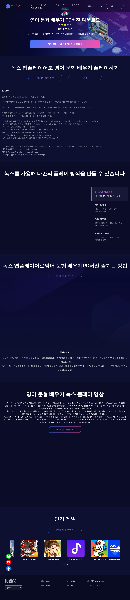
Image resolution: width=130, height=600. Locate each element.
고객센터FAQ (59, 5)
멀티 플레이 (100, 205)
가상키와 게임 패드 (103, 192)
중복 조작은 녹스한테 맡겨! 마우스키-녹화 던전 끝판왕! (109, 238)
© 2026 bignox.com (96, 581)
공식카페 (76, 5)
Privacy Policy (93, 585)
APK (85, 78)
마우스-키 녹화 (102, 233)
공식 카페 (45, 585)
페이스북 (71, 581)
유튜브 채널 (72, 585)
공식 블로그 (46, 581)
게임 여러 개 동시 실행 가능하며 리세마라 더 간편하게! (109, 210)
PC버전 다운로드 (45, 78)
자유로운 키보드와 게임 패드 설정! (107, 196)
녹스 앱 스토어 (37, 8)
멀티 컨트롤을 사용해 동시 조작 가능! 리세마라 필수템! (108, 224)
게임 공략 (42, 5)
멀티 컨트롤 (100, 219)
